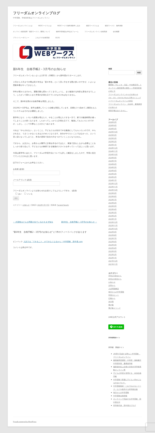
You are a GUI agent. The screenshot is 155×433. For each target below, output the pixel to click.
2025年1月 (112, 145)
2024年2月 (112, 177)
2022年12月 (113, 222)
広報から (111, 298)
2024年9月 (112, 157)
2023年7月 (112, 199)
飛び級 (111, 305)
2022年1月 (112, 258)
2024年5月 (112, 167)
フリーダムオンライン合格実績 (95, 31)
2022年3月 (112, 251)
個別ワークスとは (92, 25)
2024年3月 (112, 174)
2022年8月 (112, 235)
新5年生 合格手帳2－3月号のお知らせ (79, 222)
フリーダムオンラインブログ (36, 12)
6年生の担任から (115, 279)
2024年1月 (112, 180)
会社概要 (116, 31)
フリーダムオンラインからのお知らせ (123, 94)
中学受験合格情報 (120, 396)
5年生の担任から (115, 276)
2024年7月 (112, 161)
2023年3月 (112, 212)
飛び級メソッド (114, 308)
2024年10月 (113, 154)
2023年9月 (112, 193)
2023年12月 (113, 183)
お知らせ (26, 205)
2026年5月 (112, 122)
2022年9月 (112, 232)
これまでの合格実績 (42, 37)
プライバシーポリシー (21, 37)
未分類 (111, 301)
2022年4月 (112, 248)
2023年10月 (113, 190)
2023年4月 (112, 209)
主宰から (111, 285)
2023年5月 (112, 206)
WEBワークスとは (44, 25)
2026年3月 (112, 128)
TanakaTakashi (63, 205)
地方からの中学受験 (116, 292)
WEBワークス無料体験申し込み (68, 25)
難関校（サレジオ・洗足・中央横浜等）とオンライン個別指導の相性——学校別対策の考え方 (125, 88)
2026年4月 (112, 125)
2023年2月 (112, 216)
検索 (110, 69)
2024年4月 (112, 170)
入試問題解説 (113, 288)
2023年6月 (112, 203)
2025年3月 (112, 138)
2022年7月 (112, 238)
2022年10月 (113, 228)
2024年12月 (113, 148)
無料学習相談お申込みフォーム (67, 31)
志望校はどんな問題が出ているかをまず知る (33, 222)
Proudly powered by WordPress (24, 421)
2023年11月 (113, 186)
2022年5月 (112, 245)
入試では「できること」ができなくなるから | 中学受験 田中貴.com (53, 241)
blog (57, 37)
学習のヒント (113, 295)
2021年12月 (113, 261)
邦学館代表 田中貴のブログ (124, 405)
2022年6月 (112, 241)
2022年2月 (112, 254)
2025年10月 (113, 132)
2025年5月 (112, 135)
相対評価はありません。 (118, 110)
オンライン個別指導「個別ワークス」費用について (31, 31)
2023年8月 (112, 196)
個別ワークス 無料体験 (114, 25)
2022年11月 (113, 225)
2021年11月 (113, 264)
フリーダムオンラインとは (22, 25)
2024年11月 (113, 151)
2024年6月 (112, 164)
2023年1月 (112, 219)
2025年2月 (112, 141)
